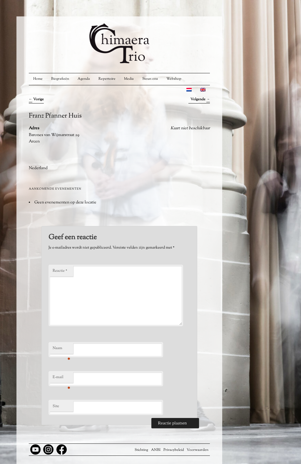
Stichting (141, 450)
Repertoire (107, 78)
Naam (61, 350)
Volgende (200, 99)
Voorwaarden (197, 450)
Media (129, 78)
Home (38, 78)
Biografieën (60, 78)
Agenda (84, 78)
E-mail (61, 379)
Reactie (60, 270)
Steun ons (150, 78)
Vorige (36, 99)
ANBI (155, 450)
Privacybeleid (173, 450)
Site (56, 406)
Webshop (173, 78)
